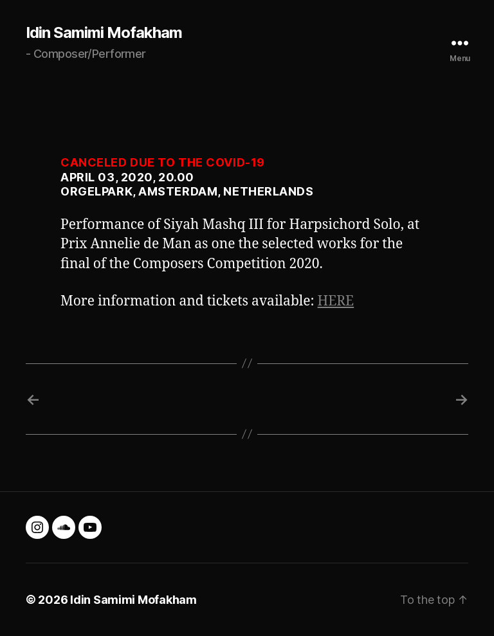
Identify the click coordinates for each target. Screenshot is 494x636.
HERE (336, 301)
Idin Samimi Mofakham (104, 33)
